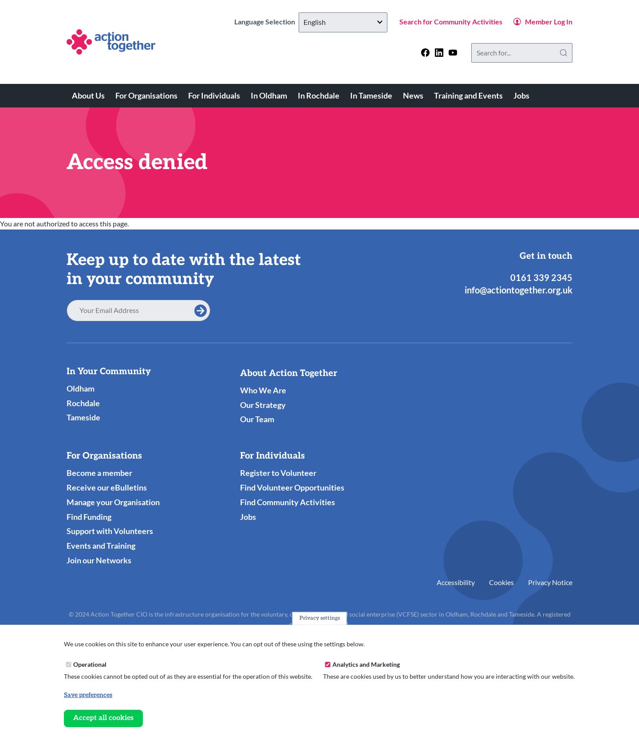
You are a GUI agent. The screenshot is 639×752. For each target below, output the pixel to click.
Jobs (521, 95)
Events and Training (101, 545)
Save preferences (88, 695)
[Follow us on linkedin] (439, 52)
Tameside (83, 417)
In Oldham (269, 95)
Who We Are (263, 390)
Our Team (257, 419)
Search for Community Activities (450, 21)
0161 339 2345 (541, 277)
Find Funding (89, 517)
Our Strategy (263, 405)
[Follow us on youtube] (453, 52)
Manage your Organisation (113, 502)
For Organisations (146, 95)
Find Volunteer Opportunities (292, 487)
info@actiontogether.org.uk (518, 290)
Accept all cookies (103, 718)
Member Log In (548, 21)
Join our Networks (99, 560)
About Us (88, 95)
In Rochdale (318, 95)
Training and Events (468, 95)
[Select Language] (343, 22)
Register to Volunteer (278, 473)
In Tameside (371, 95)
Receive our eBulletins (107, 487)
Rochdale (83, 403)
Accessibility (456, 582)
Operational (89, 664)
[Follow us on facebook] (425, 52)
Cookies (501, 582)
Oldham (81, 388)
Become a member (99, 473)
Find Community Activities (287, 502)
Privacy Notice (550, 582)
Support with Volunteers (110, 531)
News (413, 95)
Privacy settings (320, 618)
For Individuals (214, 95)
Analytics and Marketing (366, 664)
